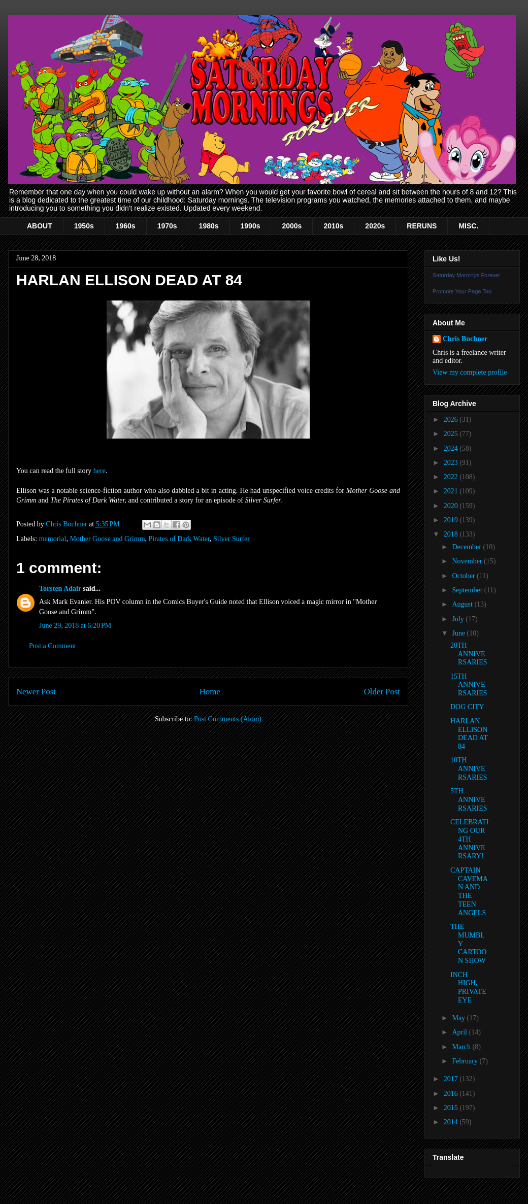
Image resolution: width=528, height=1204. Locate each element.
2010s (333, 226)
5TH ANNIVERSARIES (468, 799)
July (459, 619)
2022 (452, 477)
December (467, 547)
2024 (452, 448)
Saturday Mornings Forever (466, 275)
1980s (209, 226)
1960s (126, 226)
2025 (452, 434)
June (459, 633)
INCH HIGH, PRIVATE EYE (468, 987)
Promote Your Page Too (462, 291)
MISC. (468, 226)
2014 (452, 1122)
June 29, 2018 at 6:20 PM (75, 625)
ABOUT (39, 226)
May (459, 1018)
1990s (250, 226)
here (99, 471)
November (468, 561)
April (460, 1032)
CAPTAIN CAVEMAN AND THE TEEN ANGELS (469, 891)
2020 (452, 506)
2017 (452, 1079)
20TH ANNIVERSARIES (468, 654)
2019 (452, 520)
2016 (452, 1093)
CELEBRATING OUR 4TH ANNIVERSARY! (469, 839)
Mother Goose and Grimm (107, 539)
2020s (375, 226)
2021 (452, 491)
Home (210, 691)
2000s (292, 226)
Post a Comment (52, 646)
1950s (84, 226)
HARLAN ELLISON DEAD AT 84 (468, 733)
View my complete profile (470, 372)
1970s (167, 226)
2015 (452, 1108)
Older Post (382, 691)
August (463, 604)
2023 (452, 462)
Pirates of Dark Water (179, 539)
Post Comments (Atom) (227, 719)
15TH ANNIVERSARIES (468, 685)
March (462, 1047)
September (468, 590)
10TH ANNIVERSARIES (468, 768)
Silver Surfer (231, 539)
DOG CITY (467, 707)
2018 (452, 534)
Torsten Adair (60, 588)
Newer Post (36, 691)
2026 (452, 419)
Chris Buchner (465, 339)
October (464, 576)
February (465, 1061)
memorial (53, 539)
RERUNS (422, 226)
